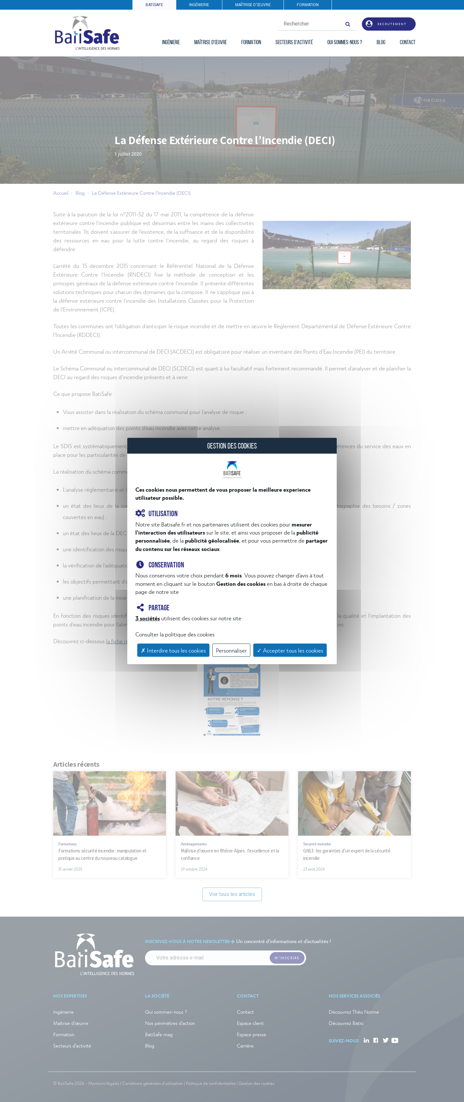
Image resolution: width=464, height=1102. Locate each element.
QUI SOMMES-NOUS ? (344, 43)
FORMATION (308, 5)
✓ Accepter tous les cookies (290, 650)
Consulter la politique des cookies (175, 634)
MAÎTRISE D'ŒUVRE (253, 5)
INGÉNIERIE (199, 5)
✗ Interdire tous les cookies (173, 650)
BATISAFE (154, 5)
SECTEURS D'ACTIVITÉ (294, 43)
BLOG (381, 43)
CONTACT (408, 43)
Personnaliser (231, 650)
